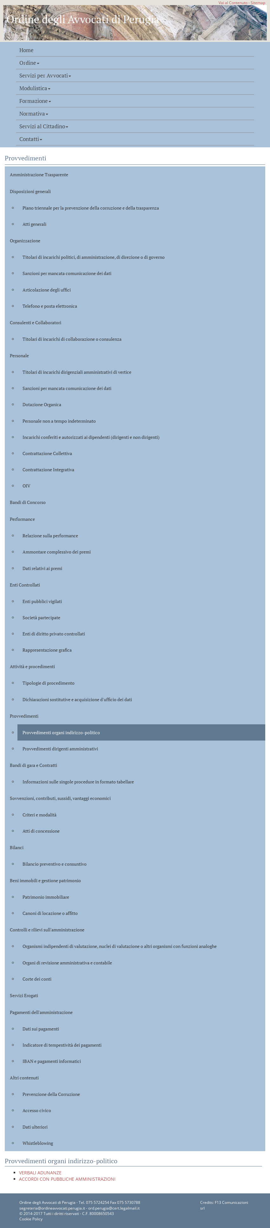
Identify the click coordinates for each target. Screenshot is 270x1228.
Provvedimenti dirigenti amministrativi (60, 749)
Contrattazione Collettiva (47, 453)
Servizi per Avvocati (45, 75)
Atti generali (34, 224)
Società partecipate (41, 617)
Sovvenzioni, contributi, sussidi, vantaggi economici (60, 798)
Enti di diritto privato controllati (54, 634)
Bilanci (16, 847)
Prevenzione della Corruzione (51, 1094)
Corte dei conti (37, 979)
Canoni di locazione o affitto (50, 913)
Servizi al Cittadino (43, 126)
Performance (22, 519)
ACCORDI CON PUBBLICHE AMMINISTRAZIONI (67, 1179)
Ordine (29, 62)
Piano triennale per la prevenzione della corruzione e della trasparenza (91, 208)
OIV (26, 486)
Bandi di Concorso (28, 502)
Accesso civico (37, 1110)
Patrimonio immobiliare (46, 897)
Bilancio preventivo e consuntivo (55, 864)
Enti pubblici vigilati (42, 601)
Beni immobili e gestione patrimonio (45, 880)
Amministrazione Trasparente (39, 174)
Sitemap (258, 2)
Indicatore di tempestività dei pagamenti (62, 1045)
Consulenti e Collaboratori (35, 322)
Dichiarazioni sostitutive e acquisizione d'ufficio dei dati (77, 699)
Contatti (30, 139)
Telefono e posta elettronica (50, 306)
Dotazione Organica (42, 404)
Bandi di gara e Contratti (33, 765)
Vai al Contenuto (233, 2)
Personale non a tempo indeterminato (59, 421)
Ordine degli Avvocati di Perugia (82, 19)
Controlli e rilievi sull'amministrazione (47, 930)
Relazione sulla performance (50, 536)
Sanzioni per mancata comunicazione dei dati (67, 273)
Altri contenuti (24, 1078)
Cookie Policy (31, 1219)
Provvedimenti (24, 716)
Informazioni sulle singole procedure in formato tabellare (78, 782)
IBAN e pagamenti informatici (52, 1061)
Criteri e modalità (39, 815)
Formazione (35, 100)
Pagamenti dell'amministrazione (41, 1012)
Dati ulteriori (35, 1127)
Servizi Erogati (24, 995)
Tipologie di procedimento (49, 683)
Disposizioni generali (30, 191)
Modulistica (34, 88)
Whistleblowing (38, 1143)
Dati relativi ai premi (42, 568)
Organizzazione (25, 241)
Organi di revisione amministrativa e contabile (67, 963)
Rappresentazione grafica (47, 650)
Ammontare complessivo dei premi (57, 552)
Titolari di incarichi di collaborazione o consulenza (72, 339)
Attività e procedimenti (32, 666)
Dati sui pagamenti (41, 1029)
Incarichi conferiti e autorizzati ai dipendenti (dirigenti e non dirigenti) (91, 437)
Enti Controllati (25, 585)
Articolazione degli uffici (47, 290)
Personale (19, 355)
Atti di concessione (41, 831)
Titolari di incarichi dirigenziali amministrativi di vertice (77, 372)
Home (26, 50)
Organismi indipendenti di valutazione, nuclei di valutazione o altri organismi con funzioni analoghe (120, 946)
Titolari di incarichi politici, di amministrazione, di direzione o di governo (94, 257)
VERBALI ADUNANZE (40, 1173)
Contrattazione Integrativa (48, 469)
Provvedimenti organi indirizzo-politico (61, 732)
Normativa (33, 113)
